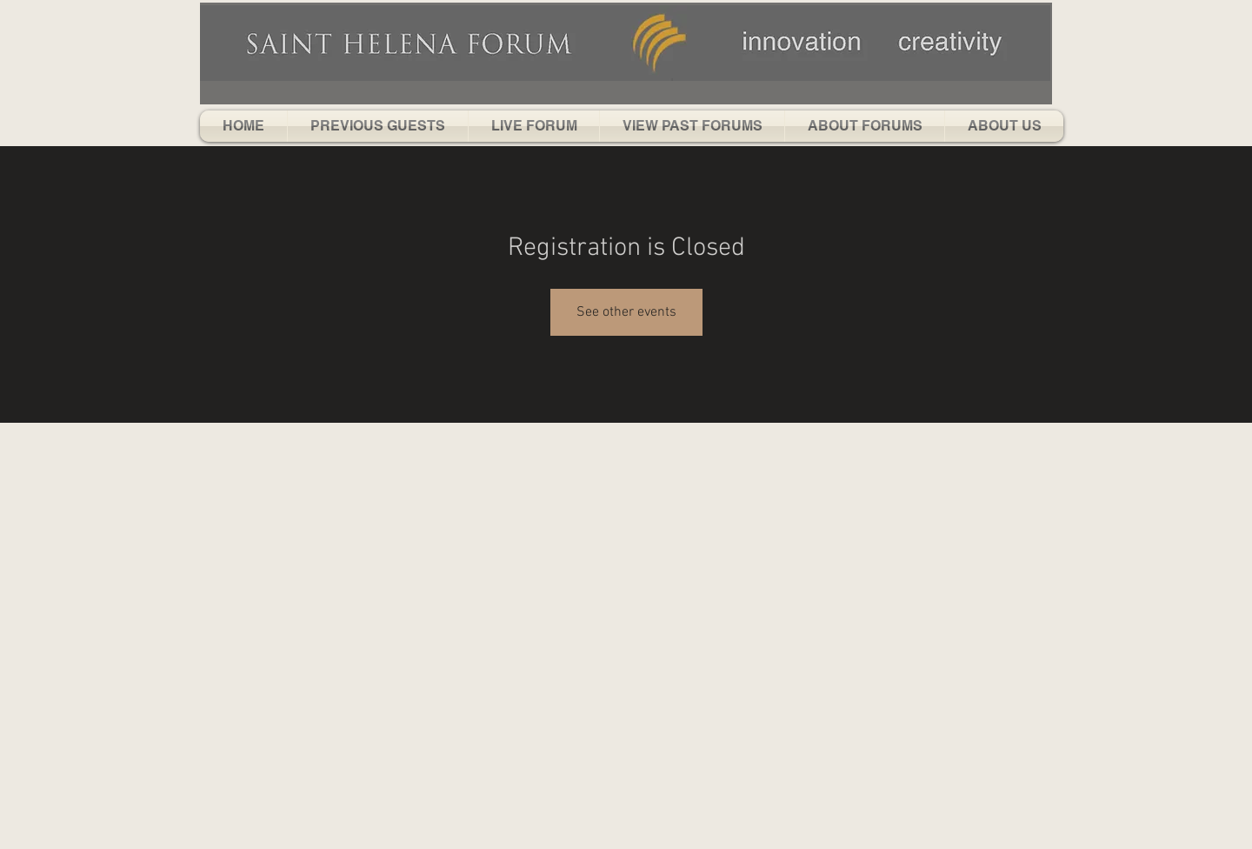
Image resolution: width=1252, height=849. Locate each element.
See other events (626, 312)
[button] (378, 126)
